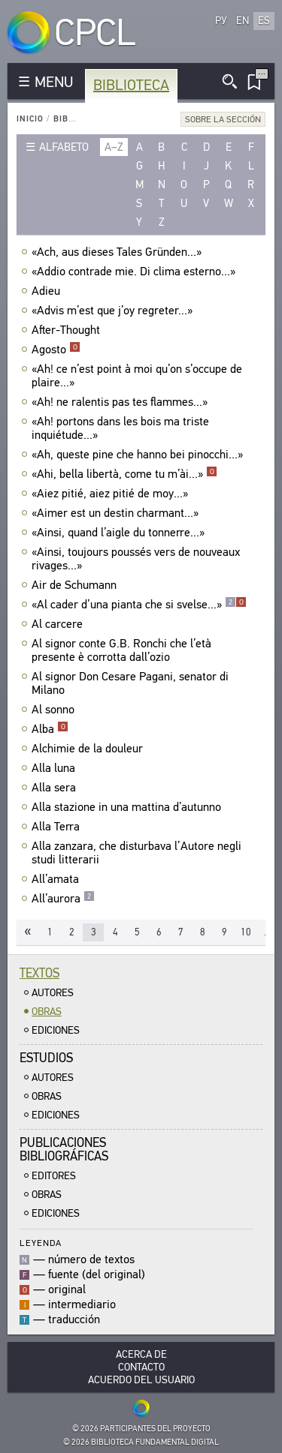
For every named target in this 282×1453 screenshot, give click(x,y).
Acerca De (141, 1354)
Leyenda (41, 1242)
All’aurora (63, 898)
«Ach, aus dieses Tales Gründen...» (118, 252)
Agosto (56, 349)
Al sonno (55, 709)
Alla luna (55, 768)
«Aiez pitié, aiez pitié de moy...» (112, 493)
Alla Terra (57, 826)
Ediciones (56, 1030)
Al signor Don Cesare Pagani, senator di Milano (130, 683)
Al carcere (59, 624)
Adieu (48, 291)
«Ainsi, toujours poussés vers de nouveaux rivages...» (136, 558)
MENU (54, 82)
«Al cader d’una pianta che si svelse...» (139, 604)
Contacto (141, 1367)
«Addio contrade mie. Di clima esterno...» (135, 271)
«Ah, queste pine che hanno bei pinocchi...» (139, 454)
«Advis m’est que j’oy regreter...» (114, 310)
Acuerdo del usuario (141, 1379)
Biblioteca (131, 85)
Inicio (30, 119)
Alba (50, 729)
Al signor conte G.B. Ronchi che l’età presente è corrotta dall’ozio (121, 650)
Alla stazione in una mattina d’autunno (128, 807)
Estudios (46, 1058)
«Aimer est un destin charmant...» (117, 513)
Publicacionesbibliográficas (64, 1149)
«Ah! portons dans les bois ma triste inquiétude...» (120, 428)
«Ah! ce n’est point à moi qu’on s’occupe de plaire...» (137, 375)
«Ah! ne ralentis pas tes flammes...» (121, 402)
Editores (54, 1175)
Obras (47, 1011)
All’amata (57, 879)
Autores (53, 992)
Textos (39, 973)
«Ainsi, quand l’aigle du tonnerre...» (120, 532)
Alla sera (56, 787)
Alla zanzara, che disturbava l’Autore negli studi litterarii (136, 852)
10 (246, 932)
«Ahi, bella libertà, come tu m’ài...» (124, 474)
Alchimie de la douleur (89, 748)
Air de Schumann (76, 585)
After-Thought (68, 330)
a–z (114, 147)
